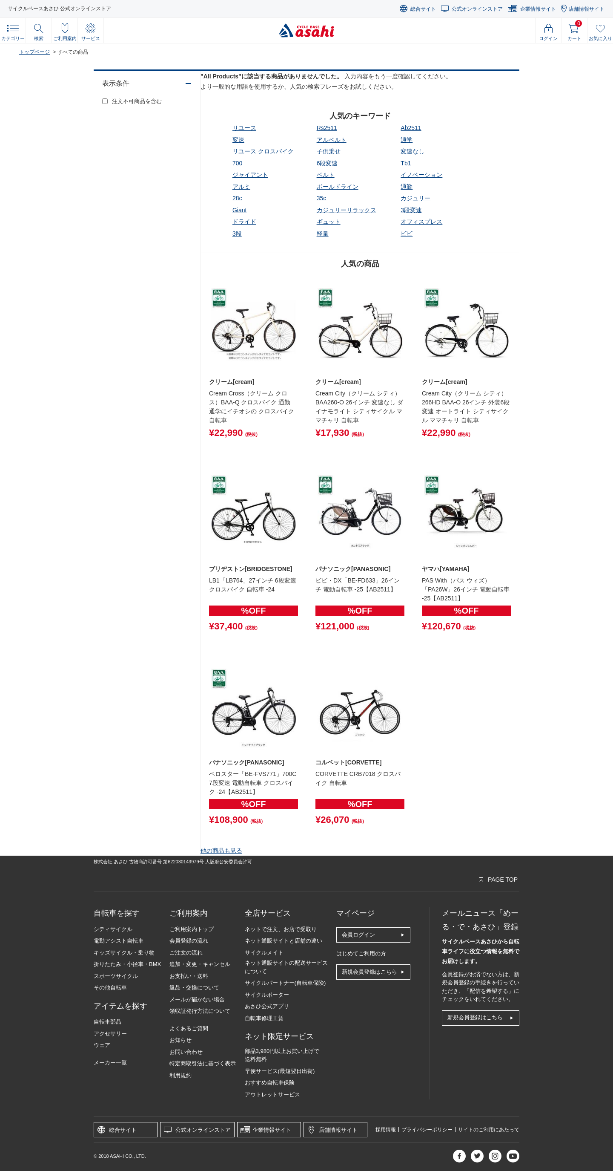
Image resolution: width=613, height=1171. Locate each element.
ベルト (326, 174)
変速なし (412, 151)
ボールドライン (337, 186)
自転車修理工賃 (264, 1018)
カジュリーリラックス (346, 210)
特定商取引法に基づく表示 (202, 1063)
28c (237, 198)
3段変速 (411, 210)
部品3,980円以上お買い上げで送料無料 (282, 1055)
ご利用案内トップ (191, 929)
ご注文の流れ (186, 952)
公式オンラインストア (477, 9)
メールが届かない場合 (197, 999)
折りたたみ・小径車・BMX (127, 964)
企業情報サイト (538, 9)
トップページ (34, 52)
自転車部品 (107, 1021)
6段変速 (327, 163)
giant (239, 210)
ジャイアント (250, 174)
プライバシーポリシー (427, 1129)
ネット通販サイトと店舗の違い (283, 940)
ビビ (406, 233)
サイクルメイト (264, 952)
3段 (237, 233)
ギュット (329, 221)
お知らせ (180, 1040)
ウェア (102, 1045)
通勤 (406, 186)
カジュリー (415, 198)
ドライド (244, 221)
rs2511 (327, 127)
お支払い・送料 (188, 976)
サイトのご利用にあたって (488, 1129)
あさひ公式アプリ (267, 1006)
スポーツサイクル (116, 976)
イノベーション (421, 174)
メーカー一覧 (110, 1062)
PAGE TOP (503, 880)
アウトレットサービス (272, 1094)
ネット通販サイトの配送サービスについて (286, 967)
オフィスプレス (421, 221)
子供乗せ (329, 151)
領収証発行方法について (199, 1011)
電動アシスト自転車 (118, 940)
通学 (406, 139)
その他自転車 (110, 987)
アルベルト (332, 139)
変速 (238, 139)
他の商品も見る (221, 850)
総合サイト (423, 9)
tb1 (406, 163)
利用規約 (180, 1075)
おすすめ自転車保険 (270, 1082)
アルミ (241, 186)
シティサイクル (113, 929)
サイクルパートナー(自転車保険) (285, 983)
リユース (244, 127)
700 (237, 163)
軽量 (323, 233)
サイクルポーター (267, 995)
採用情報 (385, 1129)
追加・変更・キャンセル (199, 964)
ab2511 (411, 127)
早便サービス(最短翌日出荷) (280, 1071)
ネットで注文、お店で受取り (281, 929)
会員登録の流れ (188, 940)
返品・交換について (194, 987)
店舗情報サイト (586, 9)
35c (322, 198)
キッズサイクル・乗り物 (124, 952)
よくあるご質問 (188, 1028)
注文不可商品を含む (137, 101)
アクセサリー (110, 1033)
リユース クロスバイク (263, 151)
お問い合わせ (186, 1052)
